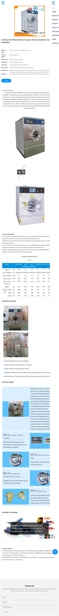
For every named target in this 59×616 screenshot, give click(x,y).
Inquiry (6, 80)
